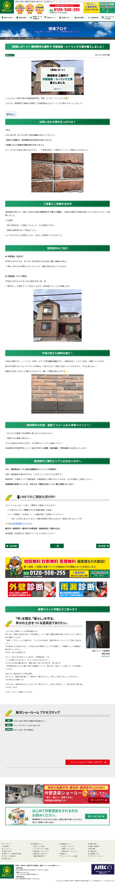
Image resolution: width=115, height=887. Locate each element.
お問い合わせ (8, 859)
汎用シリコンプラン (68, 846)
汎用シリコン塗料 (39, 846)
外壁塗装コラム (94, 854)
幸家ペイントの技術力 (36, 18)
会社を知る (22, 17)
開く (13, 114)
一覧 (57, 546)
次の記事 (13, 546)
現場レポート (10, 55)
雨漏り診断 (93, 844)
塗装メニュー (50, 17)
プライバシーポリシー (96, 856)
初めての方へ (7, 17)
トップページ (8, 844)
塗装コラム (64, 17)
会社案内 (6, 846)
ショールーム (8, 849)
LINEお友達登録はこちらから (20, 523)
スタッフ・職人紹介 (10, 856)
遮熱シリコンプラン (68, 849)
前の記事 (102, 546)
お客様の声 (93, 17)
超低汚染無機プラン (39, 856)
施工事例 (79, 17)
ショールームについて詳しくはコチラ (86, 762)
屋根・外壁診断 (94, 846)
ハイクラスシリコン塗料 (41, 849)
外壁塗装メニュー (37, 844)
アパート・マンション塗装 (69, 856)
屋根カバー (64, 854)
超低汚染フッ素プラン (40, 854)
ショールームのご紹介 (108, 18)
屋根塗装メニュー (66, 844)
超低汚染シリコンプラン (41, 851)
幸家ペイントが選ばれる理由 (12, 854)
